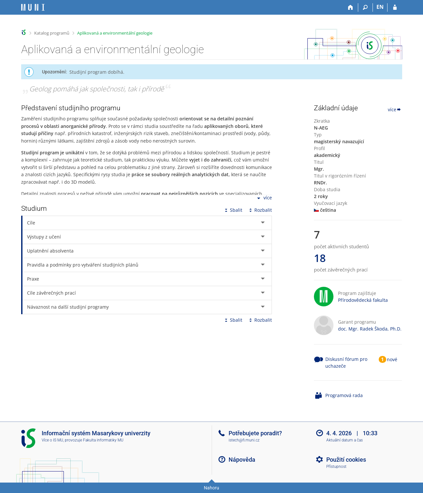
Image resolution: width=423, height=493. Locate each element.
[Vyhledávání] (365, 7)
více (264, 198)
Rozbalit (260, 210)
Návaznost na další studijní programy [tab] (68, 307)
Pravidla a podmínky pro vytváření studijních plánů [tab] (82, 265)
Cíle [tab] (31, 223)
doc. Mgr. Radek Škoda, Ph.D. (370, 329)
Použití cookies (346, 459)
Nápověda (242, 459)
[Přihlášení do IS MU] (395, 7)
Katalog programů (51, 33)
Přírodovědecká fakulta (363, 300)
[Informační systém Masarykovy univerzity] (33, 7)
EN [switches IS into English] (380, 6)
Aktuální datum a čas (344, 440)
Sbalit (232, 210)
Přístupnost (336, 466)
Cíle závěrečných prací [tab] (51, 293)
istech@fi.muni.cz (244, 440)
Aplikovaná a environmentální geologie (114, 33)
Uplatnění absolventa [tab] (50, 251)
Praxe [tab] (33, 279)
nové (392, 359)
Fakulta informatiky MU (103, 440)
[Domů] (351, 7)
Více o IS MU (52, 440)
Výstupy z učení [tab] (44, 237)
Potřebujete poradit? (255, 433)
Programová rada (344, 395)
